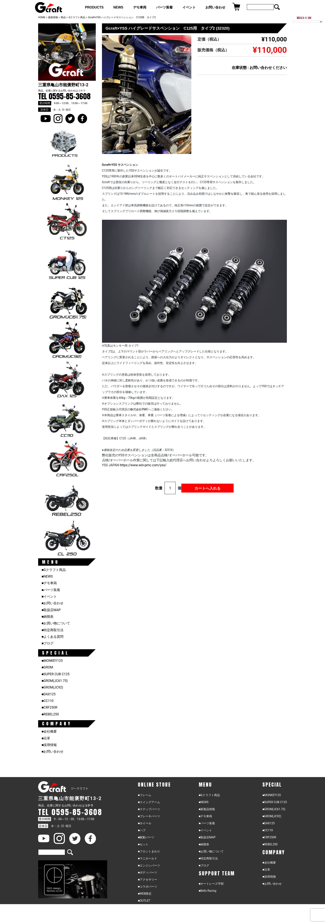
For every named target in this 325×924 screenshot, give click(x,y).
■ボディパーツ (147, 872)
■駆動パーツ (146, 837)
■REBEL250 (50, 714)
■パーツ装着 (51, 590)
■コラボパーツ (147, 886)
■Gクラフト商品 (54, 570)
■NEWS (47, 576)
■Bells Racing (207, 890)
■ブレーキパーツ (149, 816)
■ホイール (144, 823)
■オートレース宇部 (211, 883)
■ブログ (48, 643)
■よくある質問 (53, 637)
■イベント (49, 596)
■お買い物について (56, 623)
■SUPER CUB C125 (56, 674)
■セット (143, 844)
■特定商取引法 (53, 630)
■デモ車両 (49, 583)
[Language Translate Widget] (308, 22)
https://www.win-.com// (143, 465)
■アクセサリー (147, 879)
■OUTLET (144, 900)
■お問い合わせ (53, 603)
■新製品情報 (207, 809)
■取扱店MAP (51, 610)
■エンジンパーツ (149, 865)
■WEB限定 (145, 893)
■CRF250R (49, 707)
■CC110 (47, 701)
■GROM (47, 667)
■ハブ (141, 830)
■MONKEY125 (52, 661)
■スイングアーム (149, 802)
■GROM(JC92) (52, 687)
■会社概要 (49, 731)
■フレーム (144, 795)
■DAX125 (49, 694)
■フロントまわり (149, 851)
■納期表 (48, 617)
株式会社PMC (139, 409)
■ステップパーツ (149, 809)
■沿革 (46, 738)
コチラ (81, 90)
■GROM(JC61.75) (55, 681)
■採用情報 (49, 745)
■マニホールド (147, 858)
